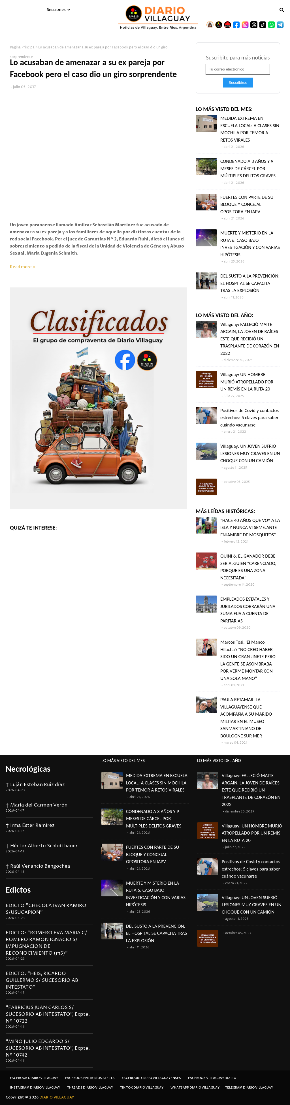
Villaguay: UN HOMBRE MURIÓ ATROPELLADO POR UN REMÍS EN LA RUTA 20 (246, 382)
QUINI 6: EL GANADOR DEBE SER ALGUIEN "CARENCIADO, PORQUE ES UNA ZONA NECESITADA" (248, 567)
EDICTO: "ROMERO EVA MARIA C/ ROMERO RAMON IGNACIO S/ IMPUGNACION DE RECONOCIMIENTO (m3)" (46, 943)
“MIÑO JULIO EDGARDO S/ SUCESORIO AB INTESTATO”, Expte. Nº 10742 (48, 1048)
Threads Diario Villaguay (90, 1087)
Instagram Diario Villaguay (35, 1087)
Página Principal (22, 47)
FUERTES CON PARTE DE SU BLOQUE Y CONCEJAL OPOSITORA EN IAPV (246, 204)
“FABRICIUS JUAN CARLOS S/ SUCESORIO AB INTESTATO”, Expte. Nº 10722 (48, 1014)
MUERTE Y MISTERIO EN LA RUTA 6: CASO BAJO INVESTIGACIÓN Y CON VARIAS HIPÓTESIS (250, 244)
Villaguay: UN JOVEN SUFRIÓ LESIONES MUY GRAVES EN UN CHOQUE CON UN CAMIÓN (250, 453)
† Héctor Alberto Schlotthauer (42, 845)
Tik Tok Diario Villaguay (141, 1087)
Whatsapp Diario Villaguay (194, 1087)
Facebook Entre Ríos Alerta (90, 1078)
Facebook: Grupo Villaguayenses (151, 1078)
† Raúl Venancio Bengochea (38, 866)
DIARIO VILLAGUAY (56, 1097)
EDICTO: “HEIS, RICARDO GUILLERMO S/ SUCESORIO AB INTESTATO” (42, 980)
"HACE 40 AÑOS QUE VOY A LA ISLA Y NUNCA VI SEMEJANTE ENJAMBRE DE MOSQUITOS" (250, 527)
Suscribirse (238, 82)
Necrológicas (28, 768)
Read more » (22, 267)
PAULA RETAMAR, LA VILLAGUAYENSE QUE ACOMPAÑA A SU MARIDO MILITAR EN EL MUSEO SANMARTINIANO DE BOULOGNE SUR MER (246, 718)
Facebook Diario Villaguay (34, 1078)
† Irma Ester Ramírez (30, 825)
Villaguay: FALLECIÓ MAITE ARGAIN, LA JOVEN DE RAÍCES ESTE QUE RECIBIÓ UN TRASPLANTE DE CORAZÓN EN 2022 (249, 338)
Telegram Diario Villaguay (249, 1087)
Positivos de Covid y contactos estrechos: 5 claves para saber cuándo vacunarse (249, 418)
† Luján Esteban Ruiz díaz (35, 784)
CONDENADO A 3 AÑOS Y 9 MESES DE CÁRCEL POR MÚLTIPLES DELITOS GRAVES (248, 168)
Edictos (18, 889)
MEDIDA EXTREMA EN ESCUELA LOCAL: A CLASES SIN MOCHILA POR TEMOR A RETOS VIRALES (249, 129)
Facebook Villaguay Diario (212, 1078)
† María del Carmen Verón (36, 805)
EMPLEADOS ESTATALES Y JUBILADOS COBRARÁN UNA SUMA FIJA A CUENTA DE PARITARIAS (247, 610)
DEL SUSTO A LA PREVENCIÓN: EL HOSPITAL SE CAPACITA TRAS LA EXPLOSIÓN (250, 283)
